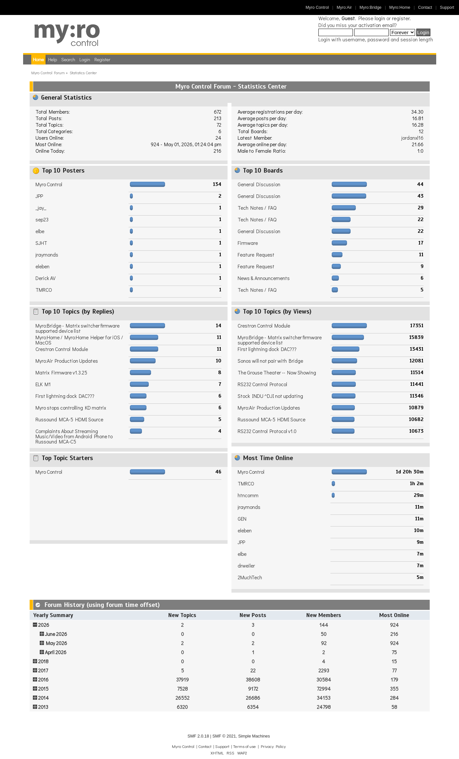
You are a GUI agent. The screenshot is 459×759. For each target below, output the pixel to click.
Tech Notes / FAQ (257, 207)
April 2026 (55, 652)
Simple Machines (254, 736)
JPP (39, 196)
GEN (242, 518)
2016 (43, 679)
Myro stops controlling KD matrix (70, 407)
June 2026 (56, 634)
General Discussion (259, 184)
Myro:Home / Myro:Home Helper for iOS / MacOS (79, 340)
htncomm (248, 495)
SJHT (41, 243)
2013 (43, 707)
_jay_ (40, 207)
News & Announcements (264, 278)
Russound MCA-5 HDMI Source (69, 419)
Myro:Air (344, 7)
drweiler (246, 565)
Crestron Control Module (61, 349)
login (380, 18)
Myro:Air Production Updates (66, 361)
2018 (43, 661)
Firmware (248, 243)
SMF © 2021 (224, 736)
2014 (43, 698)
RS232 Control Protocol (262, 384)
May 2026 (56, 643)
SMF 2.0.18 (198, 736)
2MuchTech (250, 577)
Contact (425, 7)
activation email (376, 24)
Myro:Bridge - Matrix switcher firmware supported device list (77, 328)
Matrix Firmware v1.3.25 (61, 372)
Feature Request (256, 254)
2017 (43, 670)
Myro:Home (399, 7)
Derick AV (45, 278)
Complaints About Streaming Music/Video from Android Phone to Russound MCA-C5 (74, 436)
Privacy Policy (273, 746)
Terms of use (244, 746)
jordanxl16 (412, 137)
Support (447, 7)
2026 (43, 625)
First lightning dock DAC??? (64, 396)
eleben (42, 266)
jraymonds (46, 254)
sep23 (42, 219)
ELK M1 (43, 384)
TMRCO (43, 290)
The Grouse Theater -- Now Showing (277, 372)
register (401, 18)
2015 (43, 688)
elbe (39, 231)
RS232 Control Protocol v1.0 (267, 431)
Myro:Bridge (371, 7)
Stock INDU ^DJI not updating (270, 396)
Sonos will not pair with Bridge (270, 361)
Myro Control (317, 7)
